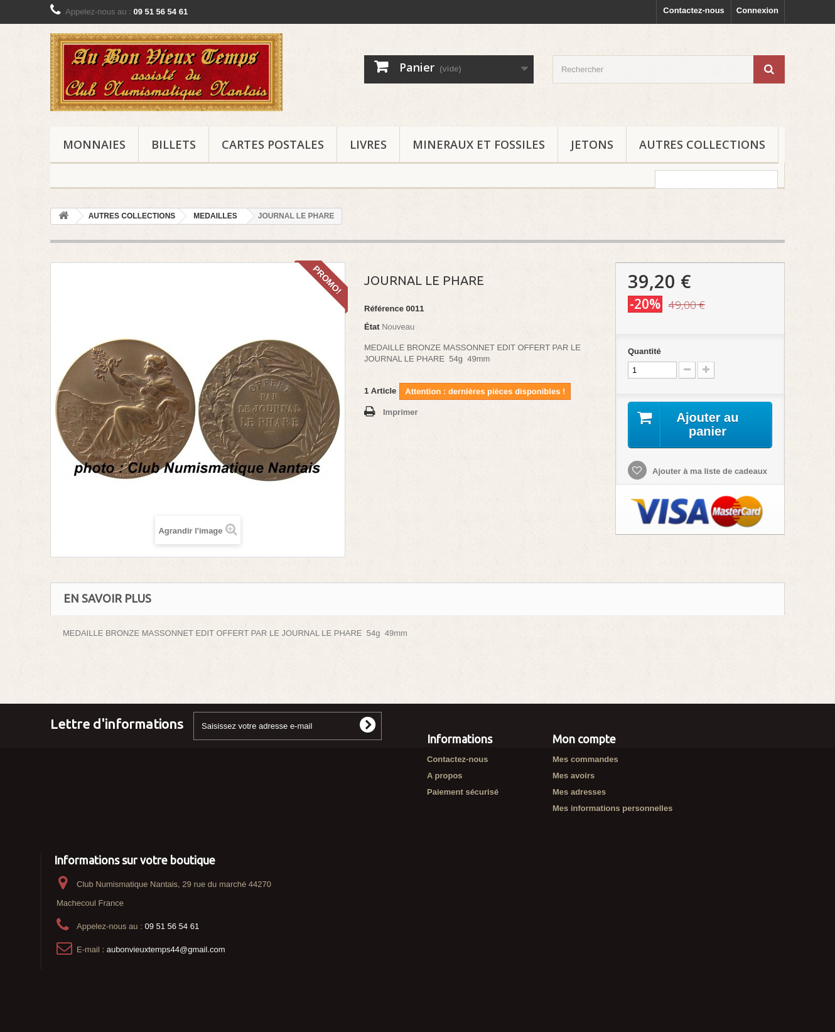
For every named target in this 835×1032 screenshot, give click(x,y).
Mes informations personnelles (612, 808)
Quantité (644, 351)
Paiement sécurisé (462, 792)
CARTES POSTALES (273, 144)
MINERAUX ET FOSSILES (478, 144)
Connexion (757, 10)
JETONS (592, 144)
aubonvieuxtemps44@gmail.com (166, 949)
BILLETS (173, 144)
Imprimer (400, 412)
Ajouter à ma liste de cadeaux (708, 471)
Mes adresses (579, 792)
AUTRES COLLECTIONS (702, 144)
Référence (384, 308)
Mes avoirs (573, 775)
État (372, 326)
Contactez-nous (694, 10)
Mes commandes (585, 759)
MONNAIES (94, 144)
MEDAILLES (215, 216)
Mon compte (584, 739)
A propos (445, 775)
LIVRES (368, 144)
